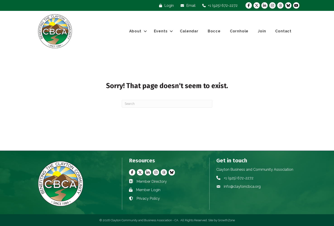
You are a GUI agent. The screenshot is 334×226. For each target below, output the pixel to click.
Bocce (214, 31)
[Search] (167, 104)
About (135, 31)
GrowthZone (226, 220)
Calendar (189, 31)
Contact (283, 31)
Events (161, 31)
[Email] (187, 5)
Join (262, 31)
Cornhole (239, 31)
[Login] (165, 5)
